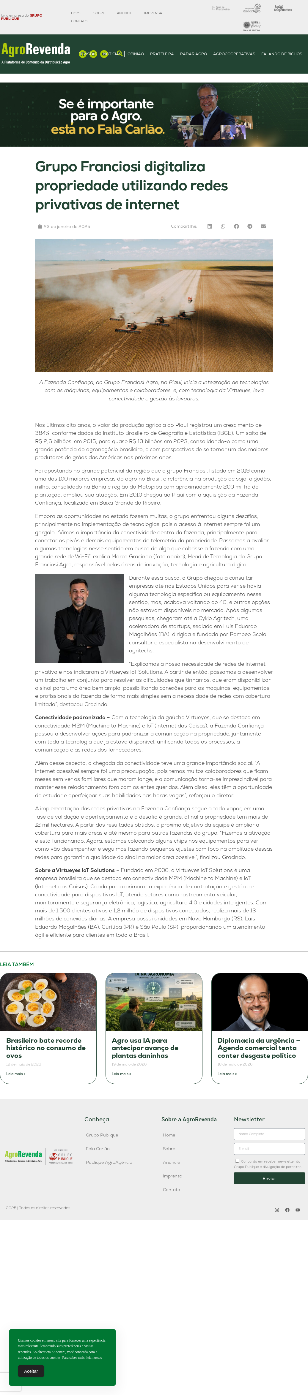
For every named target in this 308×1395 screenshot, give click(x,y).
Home (76, 13)
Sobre (99, 13)
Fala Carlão (98, 1148)
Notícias (112, 53)
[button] (209, 226)
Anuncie (124, 13)
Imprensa (153, 13)
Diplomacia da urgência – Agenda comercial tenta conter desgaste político (259, 1048)
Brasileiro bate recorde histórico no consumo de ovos (46, 1048)
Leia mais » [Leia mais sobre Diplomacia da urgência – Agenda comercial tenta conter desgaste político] (227, 1073)
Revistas (87, 53)
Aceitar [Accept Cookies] (31, 1372)
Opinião (136, 53)
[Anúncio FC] (154, 145)
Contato (79, 21)
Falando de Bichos (281, 53)
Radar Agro (193, 53)
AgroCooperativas (234, 53)
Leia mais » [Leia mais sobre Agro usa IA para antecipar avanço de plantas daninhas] (121, 1073)
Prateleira (162, 53)
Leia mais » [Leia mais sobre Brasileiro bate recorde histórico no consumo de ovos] (16, 1073)
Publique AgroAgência (109, 1162)
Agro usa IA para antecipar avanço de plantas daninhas (145, 1048)
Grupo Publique (102, 1135)
